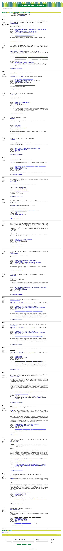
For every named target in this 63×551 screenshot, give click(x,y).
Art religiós (30, 260)
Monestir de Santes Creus (32, 57)
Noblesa (31, 148)
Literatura (28, 492)
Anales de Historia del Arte (15, 25)
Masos (32, 424)
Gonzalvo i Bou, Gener (18, 518)
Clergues (16, 79)
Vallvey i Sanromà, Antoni (14, 441)
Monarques (17, 29)
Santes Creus (23, 59)
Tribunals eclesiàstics (35, 287)
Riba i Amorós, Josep (24, 188)
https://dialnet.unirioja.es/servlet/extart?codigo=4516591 (24, 35)
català (60, 0)
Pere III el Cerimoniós (23, 29)
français (57, 0)
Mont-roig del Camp (18, 191)
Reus (16, 82)
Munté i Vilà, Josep (13, 181)
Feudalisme (17, 287)
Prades (16, 241)
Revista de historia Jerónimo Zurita (17, 51)
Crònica (35, 306)
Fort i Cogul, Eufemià (13, 94)
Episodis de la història (18, 279)
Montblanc (16, 263)
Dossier (37, 51)
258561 (12, 410)
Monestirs (16, 30)
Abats (20, 102)
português (50, 0)
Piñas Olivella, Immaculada (14, 376)
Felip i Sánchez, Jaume (14, 253)
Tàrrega (16, 520)
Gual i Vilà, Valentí (13, 275)
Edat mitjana (38, 517)
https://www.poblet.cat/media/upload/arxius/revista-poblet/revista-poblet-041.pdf (28, 311)
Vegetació (16, 459)
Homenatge (21, 517)
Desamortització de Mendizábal (20, 458)
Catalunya (30, 32)
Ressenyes (16, 517)
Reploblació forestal (37, 458)
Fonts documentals (29, 79)
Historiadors (21, 208)
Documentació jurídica (28, 239)
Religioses (36, 166)
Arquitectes (17, 208)
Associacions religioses (19, 306)
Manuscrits (20, 148)
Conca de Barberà (31, 263)
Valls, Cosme (17, 188)
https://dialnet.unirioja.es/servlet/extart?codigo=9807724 (24, 62)
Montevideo (26, 82)
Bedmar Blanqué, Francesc (19, 214)
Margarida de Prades (18, 167)
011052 (12, 162)
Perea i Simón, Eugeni (13, 475)
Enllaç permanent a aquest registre (16, 40)
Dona (20, 166)
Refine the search (22, 15)
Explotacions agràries (22, 424)
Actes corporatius (31, 306)
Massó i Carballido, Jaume (14, 202)
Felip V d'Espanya (13, 230)
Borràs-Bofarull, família (19, 80)
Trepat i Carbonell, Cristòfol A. (15, 300)
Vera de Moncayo (35, 59)
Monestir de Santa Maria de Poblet (30, 31)
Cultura (34, 511)
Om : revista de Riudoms (15, 205)
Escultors (16, 260)
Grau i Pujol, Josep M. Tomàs (15, 509)
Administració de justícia (23, 287)
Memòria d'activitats (31, 331)
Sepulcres (35, 148)
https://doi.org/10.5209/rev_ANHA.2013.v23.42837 (23, 36)
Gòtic (19, 260)
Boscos (22, 239)
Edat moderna (27, 102)
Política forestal (44, 458)
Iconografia (30, 29)
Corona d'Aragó (40, 29)
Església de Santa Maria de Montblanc (21, 262)
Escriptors (16, 492)
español (54, 0)
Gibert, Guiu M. (12, 118)
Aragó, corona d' (35, 32)
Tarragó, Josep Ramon (13, 325)
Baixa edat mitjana (42, 166)
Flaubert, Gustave (18, 493)
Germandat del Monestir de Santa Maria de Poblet (23, 307)
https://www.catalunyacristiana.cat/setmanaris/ (23, 523)
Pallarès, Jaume (17, 103)
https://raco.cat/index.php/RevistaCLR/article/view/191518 (25, 85)
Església (29, 287)
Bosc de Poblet (17, 425)
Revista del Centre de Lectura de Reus (17, 76)
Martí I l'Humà (28, 166)
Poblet (20, 32)
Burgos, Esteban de (18, 261)
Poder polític (34, 29)
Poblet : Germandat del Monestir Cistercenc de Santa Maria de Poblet (22, 302)
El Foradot (13, 255)
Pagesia (28, 424)
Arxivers (30, 517)
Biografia (24, 79)
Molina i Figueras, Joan (14, 23)
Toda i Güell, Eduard (13, 73)
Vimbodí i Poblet (17, 59)
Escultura (34, 260)
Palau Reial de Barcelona (19, 31)
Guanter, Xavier (12, 350)
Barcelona (16, 32)
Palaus (44, 29)
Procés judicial (17, 239)
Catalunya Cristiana (14, 511)
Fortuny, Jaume (12, 139)
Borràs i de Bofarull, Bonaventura (29, 80)
